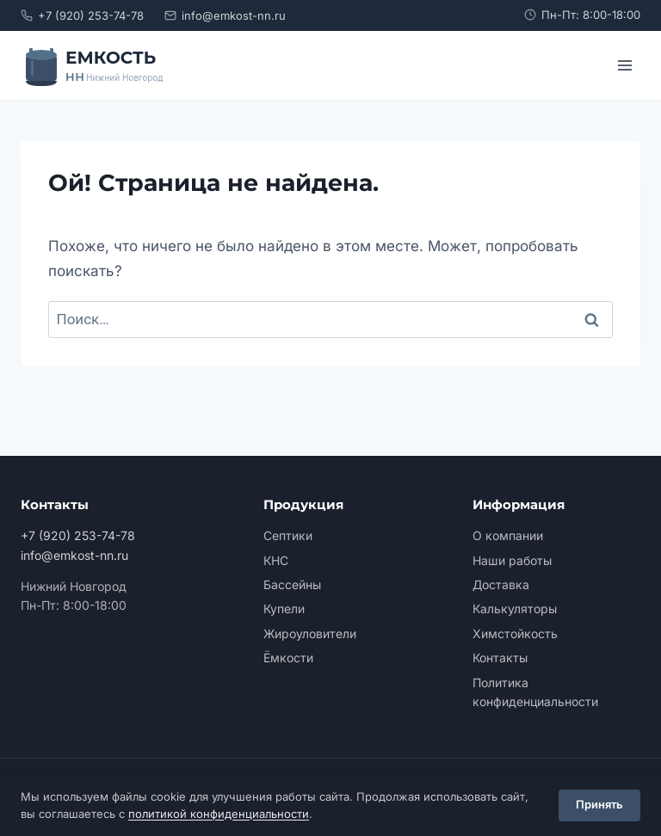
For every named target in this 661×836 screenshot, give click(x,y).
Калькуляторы (515, 608)
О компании (508, 535)
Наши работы (512, 560)
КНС (275, 560)
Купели (284, 608)
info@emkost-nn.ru (225, 15)
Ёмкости (288, 657)
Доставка (501, 584)
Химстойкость (515, 633)
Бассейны (292, 584)
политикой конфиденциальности (218, 814)
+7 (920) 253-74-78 (82, 15)
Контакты (500, 657)
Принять (599, 804)
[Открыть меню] (624, 65)
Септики (287, 535)
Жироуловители (309, 633)
